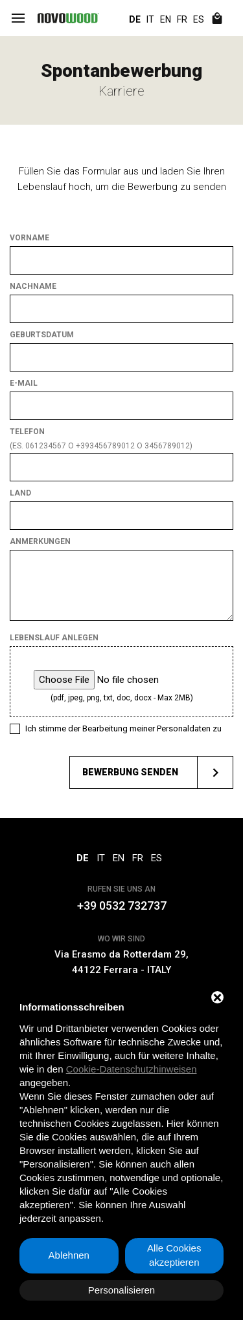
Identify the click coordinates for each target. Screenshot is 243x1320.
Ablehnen (69, 1255)
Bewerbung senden (157, 772)
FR (182, 19)
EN (165, 19)
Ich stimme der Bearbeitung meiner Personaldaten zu (123, 728)
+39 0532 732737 (122, 905)
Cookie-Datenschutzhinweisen (131, 1068)
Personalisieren (121, 1289)
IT (150, 19)
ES (198, 19)
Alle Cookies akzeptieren (174, 1255)
